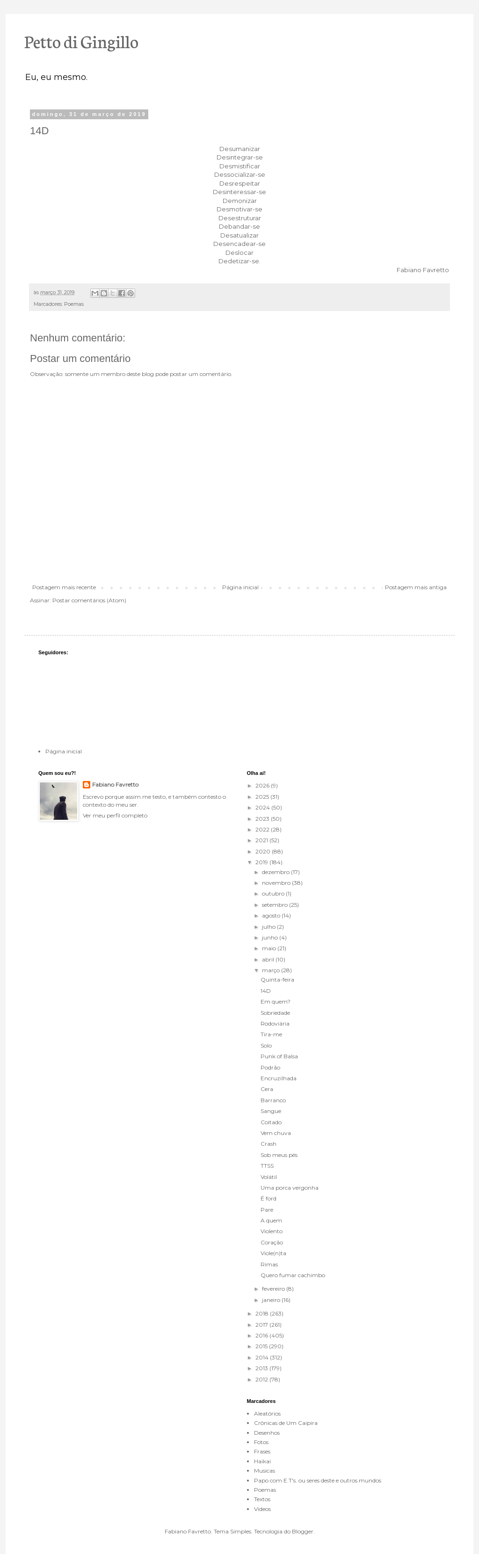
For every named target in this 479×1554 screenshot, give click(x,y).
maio (269, 948)
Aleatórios (267, 1413)
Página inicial (240, 587)
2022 (263, 829)
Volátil (269, 1176)
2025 (262, 796)
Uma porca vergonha (290, 1187)
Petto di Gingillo (81, 40)
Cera (267, 1088)
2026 (263, 785)
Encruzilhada (279, 1078)
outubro (274, 893)
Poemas (74, 304)
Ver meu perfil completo (115, 815)
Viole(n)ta (273, 1253)
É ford (268, 1198)
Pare (267, 1209)
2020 (263, 851)
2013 (262, 1368)
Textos (262, 1499)
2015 (262, 1346)
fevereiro (274, 1288)
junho (270, 937)
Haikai (262, 1461)
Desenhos (267, 1432)
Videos (262, 1508)
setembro (275, 904)
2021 (262, 840)
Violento (272, 1231)
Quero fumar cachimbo (293, 1275)
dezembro (276, 871)
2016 (262, 1335)
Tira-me (271, 1034)
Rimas (269, 1264)
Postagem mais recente (64, 587)
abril (269, 959)
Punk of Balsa (279, 1056)
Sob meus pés (279, 1154)
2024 (263, 807)
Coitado (271, 1122)
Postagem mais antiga (416, 587)
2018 (262, 1313)
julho (269, 926)
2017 (262, 1324)
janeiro (272, 1299)
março (271, 970)
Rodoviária (275, 1023)
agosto (272, 915)
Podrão (270, 1067)
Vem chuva (276, 1132)
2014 (262, 1357)
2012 (262, 1379)
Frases (262, 1451)
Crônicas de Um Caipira (286, 1422)
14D (266, 990)
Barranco (273, 1100)
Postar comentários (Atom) (89, 600)
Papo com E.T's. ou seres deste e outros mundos (317, 1480)
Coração (272, 1242)
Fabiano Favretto (115, 784)
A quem (271, 1220)
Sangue (271, 1110)
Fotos (261, 1442)
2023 (263, 818)
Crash (268, 1143)
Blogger (302, 1531)
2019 (262, 862)
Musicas (264, 1470)
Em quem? (275, 1001)
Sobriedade (275, 1012)
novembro (277, 882)
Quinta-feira (277, 979)
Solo (266, 1045)
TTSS (267, 1165)
